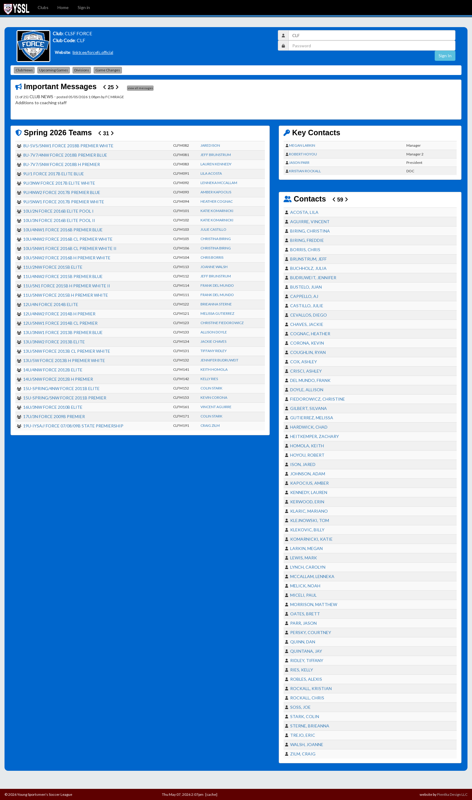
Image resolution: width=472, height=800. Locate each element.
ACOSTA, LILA (304, 212)
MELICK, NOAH (305, 585)
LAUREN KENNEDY (215, 164)
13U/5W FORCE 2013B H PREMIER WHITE (64, 360)
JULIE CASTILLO (213, 229)
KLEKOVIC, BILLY (307, 529)
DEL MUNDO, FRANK (310, 380)
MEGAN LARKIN (302, 145)
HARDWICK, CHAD (309, 427)
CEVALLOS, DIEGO (308, 314)
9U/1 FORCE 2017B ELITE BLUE (53, 173)
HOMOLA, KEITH (307, 445)
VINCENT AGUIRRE (215, 407)
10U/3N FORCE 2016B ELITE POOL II (59, 220)
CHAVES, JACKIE (306, 324)
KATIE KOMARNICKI (216, 210)
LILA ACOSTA (211, 173)
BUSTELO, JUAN (306, 286)
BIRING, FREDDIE (307, 240)
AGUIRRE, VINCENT (310, 221)
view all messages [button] (140, 88)
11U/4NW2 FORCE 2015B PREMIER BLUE (63, 276)
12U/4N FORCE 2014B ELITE (50, 304)
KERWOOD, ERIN (307, 501)
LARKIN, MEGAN (306, 548)
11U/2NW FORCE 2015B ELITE (52, 267)
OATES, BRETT (305, 613)
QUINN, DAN (302, 641)
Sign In (445, 55)
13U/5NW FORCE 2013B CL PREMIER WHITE (66, 351)
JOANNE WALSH (214, 266)
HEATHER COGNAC (216, 201)
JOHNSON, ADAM (307, 473)
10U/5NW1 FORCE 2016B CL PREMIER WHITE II (69, 248)
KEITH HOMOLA (214, 369)
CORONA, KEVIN (307, 342)
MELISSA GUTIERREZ (217, 313)
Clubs (43, 7)
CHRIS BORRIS (211, 257)
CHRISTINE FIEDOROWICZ (222, 322)
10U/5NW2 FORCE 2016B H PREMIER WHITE (66, 257)
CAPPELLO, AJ (304, 296)
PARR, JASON (303, 623)
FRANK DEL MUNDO (217, 285)
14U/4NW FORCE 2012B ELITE (52, 369)
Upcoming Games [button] (53, 70)
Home (63, 7)
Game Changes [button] (107, 70)
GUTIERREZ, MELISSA (311, 417)
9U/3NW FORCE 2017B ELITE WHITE (59, 183)
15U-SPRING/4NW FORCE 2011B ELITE (61, 388)
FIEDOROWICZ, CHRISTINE (317, 399)
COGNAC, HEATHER (310, 333)
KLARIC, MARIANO (309, 511)
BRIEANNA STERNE (216, 304)
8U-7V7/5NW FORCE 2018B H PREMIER (61, 164)
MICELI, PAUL (303, 595)
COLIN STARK (211, 388)
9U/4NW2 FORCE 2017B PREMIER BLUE (61, 192)
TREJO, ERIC (302, 735)
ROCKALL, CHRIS (307, 697)
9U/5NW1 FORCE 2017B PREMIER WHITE (63, 201)
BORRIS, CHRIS (305, 249)
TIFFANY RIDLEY (213, 350)
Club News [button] (24, 70)
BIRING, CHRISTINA (310, 230)
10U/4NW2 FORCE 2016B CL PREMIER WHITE (68, 239)
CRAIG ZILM (210, 425)
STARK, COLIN (304, 716)
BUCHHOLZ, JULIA (308, 268)
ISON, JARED (302, 464)
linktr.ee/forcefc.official (93, 52)
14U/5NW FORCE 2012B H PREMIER (58, 379)
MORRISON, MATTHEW (313, 604)
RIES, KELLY (301, 669)
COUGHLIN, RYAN (308, 352)
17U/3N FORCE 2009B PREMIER (54, 416)
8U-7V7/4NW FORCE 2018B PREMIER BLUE (65, 155)
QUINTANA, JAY (306, 651)
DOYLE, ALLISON (306, 389)
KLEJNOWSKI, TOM (309, 520)
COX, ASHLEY (303, 361)
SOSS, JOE (300, 707)
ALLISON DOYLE (213, 332)
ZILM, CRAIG (302, 753)
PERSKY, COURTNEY (310, 632)
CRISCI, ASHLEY (306, 370)
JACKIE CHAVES (213, 341)
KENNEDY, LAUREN (308, 492)
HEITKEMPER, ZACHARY (314, 436)
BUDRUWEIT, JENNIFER (313, 277)
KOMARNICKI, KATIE (311, 539)
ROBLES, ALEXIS (306, 679)
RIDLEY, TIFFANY (306, 660)
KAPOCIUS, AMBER (309, 483)
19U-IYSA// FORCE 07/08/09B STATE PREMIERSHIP (73, 425)
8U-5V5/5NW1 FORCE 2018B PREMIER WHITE (68, 145)
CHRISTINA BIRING (215, 238)
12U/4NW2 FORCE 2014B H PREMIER (59, 313)
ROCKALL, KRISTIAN (311, 688)
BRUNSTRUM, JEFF (308, 258)
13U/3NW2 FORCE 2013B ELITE (54, 341)
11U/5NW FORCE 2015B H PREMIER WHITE (65, 295)
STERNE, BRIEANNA (309, 725)
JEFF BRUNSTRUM (215, 154)
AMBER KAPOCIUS (215, 192)
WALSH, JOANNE (306, 744)
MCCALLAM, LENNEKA (312, 576)
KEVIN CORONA (213, 397)
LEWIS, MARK (303, 557)
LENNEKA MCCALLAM (218, 182)
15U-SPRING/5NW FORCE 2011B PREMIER (64, 397)
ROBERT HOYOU (303, 154)
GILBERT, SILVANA (308, 408)
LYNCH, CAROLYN (307, 567)
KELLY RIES (209, 379)
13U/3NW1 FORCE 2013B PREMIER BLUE (63, 332)
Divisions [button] (81, 70)
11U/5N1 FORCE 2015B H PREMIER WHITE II (66, 285)
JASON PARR (299, 162)
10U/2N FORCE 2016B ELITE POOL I (58, 211)
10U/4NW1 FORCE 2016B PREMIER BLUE (63, 229)
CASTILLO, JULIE (306, 305)
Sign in (84, 7)
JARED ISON (210, 145)
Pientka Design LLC (452, 794)
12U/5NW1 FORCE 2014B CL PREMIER (60, 323)
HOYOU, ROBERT (307, 455)
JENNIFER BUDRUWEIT (219, 360)
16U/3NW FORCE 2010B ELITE (52, 407)
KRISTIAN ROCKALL (305, 171)
